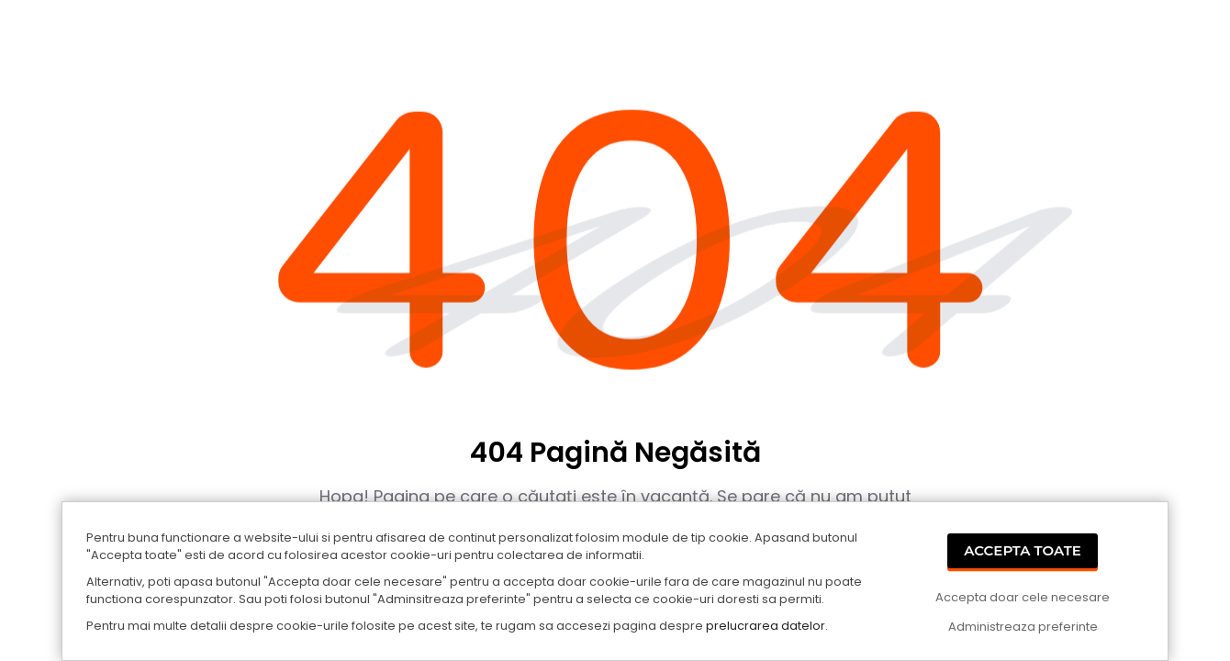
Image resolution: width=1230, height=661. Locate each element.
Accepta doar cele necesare (1022, 597)
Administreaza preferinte (1023, 626)
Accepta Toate (1022, 550)
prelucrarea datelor (765, 625)
